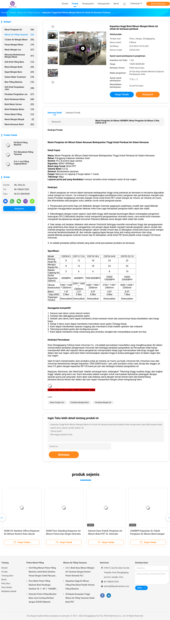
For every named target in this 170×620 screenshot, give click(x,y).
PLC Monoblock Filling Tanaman (23, 153)
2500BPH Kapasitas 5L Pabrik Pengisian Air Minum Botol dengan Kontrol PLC (147, 533)
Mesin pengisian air (19, 29)
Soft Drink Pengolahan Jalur (19, 88)
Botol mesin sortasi (19, 104)
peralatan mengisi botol (79, 402)
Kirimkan (64, 454)
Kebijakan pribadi (8, 591)
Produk (4, 572)
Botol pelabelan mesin (19, 109)
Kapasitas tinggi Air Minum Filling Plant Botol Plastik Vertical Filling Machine (79, 585)
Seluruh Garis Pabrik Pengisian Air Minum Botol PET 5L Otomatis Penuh (105, 533)
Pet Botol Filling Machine (20, 143)
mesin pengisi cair (57, 402)
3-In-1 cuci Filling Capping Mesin (21, 162)
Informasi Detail (55, 113)
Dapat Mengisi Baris (19, 72)
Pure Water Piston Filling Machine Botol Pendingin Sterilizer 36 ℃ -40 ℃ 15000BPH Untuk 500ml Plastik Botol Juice (43, 585)
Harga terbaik (122, 94)
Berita (4, 579)
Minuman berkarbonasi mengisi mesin (19, 56)
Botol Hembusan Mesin (19, 99)
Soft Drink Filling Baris (19, 62)
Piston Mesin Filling (19, 114)
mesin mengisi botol (19, 67)
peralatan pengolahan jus (19, 94)
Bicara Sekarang (158, 4)
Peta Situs (5, 583)
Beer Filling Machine (19, 82)
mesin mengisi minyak (19, 119)
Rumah (4, 568)
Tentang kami (7, 576)
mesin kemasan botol (19, 124)
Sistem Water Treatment (19, 77)
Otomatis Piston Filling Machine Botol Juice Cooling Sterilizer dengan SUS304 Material (42, 598)
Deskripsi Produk (73, 113)
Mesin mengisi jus (19, 49)
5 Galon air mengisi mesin (19, 39)
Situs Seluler (6, 587)
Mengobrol (19, 209)
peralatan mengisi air (103, 402)
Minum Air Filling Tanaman (19, 34)
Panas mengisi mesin (19, 44)
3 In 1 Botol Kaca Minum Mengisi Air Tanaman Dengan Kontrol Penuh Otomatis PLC (79, 572)
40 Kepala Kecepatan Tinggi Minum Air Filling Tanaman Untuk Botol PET (79, 598)
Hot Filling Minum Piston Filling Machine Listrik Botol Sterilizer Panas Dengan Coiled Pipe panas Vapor (43, 572)
